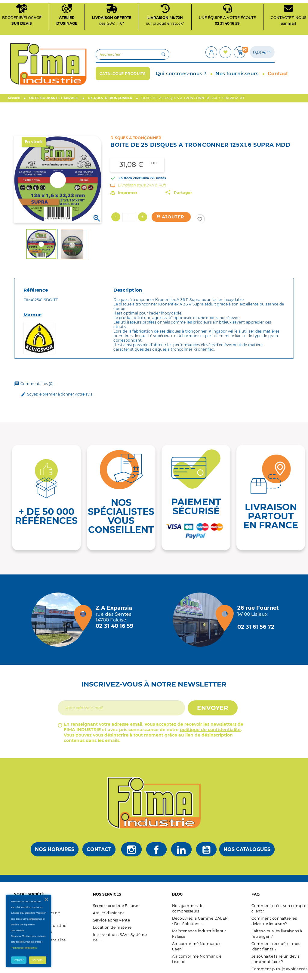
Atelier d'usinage (109, 902)
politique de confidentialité (210, 719)
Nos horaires (54, 839)
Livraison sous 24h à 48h (142, 174)
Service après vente (111, 909)
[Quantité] (129, 206)
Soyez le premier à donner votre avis (56, 384)
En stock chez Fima (134, 168)
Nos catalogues (246, 839)
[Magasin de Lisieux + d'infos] (201, 609)
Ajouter (170, 206)
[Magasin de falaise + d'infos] (59, 609)
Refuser (18, 960)
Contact (99, 839)
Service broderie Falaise (115, 895)
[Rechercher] (90, 50)
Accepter (37, 960)
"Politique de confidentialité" (24, 947)
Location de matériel (113, 917)
